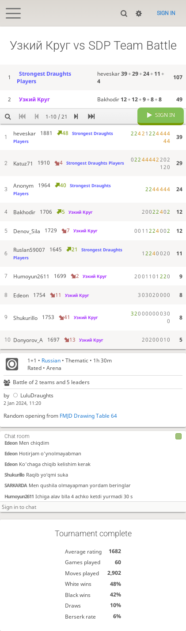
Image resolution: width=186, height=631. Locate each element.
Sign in (166, 13)
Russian (51, 360)
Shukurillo (14, 474)
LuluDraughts (32, 395)
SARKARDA (15, 485)
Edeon (10, 442)
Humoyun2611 (19, 495)
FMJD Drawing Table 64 (88, 415)
